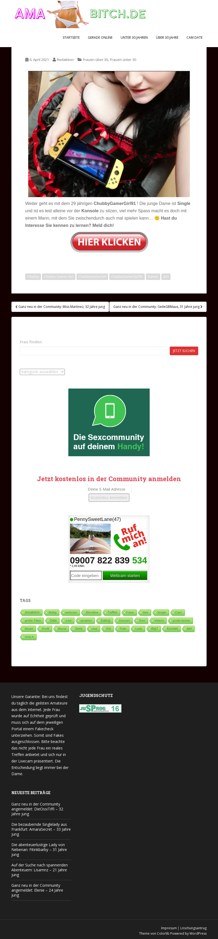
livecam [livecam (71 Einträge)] (124, 620)
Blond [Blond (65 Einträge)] (62, 628)
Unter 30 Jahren (134, 37)
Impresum (169, 928)
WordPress (198, 933)
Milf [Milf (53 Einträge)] (189, 628)
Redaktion (65, 59)
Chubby (33, 276)
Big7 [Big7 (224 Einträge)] (154, 629)
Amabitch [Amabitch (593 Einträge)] (32, 612)
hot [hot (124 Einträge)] (108, 629)
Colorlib (163, 933)
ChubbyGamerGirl (92, 276)
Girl (166, 276)
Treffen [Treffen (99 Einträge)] (112, 612)
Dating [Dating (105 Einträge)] (105, 620)
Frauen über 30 (95, 59)
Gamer (153, 276)
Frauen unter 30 (123, 59)
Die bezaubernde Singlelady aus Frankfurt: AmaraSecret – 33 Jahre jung (41, 829)
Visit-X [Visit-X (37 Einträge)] (29, 636)
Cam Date (195, 37)
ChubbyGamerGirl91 (127, 276)
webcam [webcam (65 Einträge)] (71, 612)
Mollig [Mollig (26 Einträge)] (52, 612)
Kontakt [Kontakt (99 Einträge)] (172, 629)
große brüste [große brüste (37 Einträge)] (181, 620)
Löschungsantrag (193, 928)
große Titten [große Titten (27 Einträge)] (33, 620)
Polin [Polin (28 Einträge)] (123, 628)
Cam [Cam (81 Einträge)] (178, 612)
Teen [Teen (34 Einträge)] (142, 620)
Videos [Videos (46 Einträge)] (159, 620)
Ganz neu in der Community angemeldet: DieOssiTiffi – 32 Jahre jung (37, 808)
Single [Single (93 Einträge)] (161, 612)
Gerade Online (100, 37)
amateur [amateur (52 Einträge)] (86, 620)
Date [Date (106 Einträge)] (53, 620)
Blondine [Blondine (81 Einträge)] (92, 612)
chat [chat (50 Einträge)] (95, 628)
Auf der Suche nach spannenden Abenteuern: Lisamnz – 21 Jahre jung (39, 869)
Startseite (71, 37)
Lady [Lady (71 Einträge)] (139, 628)
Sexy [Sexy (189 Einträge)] (78, 629)
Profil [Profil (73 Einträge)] (45, 628)
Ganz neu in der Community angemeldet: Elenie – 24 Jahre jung (37, 890)
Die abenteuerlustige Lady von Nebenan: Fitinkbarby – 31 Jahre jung (39, 849)
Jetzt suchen (184, 350)
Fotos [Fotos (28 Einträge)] (130, 612)
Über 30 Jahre (167, 37)
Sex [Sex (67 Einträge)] (145, 612)
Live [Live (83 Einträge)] (69, 620)
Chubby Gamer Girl (58, 276)
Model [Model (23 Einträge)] (29, 628)
